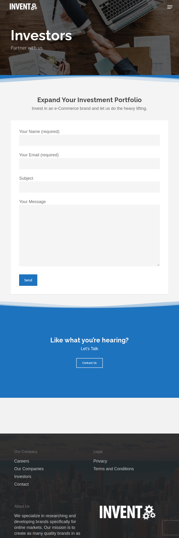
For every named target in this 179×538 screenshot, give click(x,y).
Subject (89, 184)
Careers (21, 461)
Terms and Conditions (113, 468)
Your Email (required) (89, 161)
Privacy (100, 461)
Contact (21, 484)
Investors (22, 476)
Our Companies (29, 468)
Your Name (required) (89, 137)
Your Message (89, 233)
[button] (169, 7)
